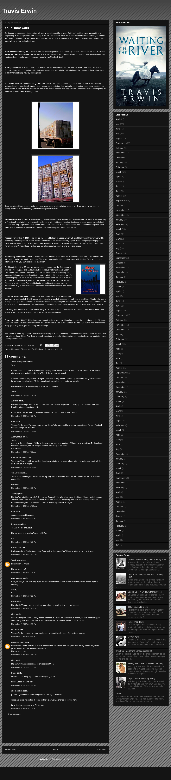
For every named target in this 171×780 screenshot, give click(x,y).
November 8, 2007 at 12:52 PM (24, 655)
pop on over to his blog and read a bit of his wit (56, 227)
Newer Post (11, 749)
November (120, 153)
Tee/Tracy (15, 560)
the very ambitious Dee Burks (53, 323)
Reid (13, 421)
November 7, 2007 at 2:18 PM (23, 624)
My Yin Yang (133, 637)
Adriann (14, 401)
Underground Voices (13, 339)
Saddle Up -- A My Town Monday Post (145, 592)
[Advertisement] (56, 731)
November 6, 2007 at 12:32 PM (24, 555)
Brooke (14, 601)
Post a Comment (15, 714)
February (120, 167)
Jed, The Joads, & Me (138, 607)
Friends (23, 349)
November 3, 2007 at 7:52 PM (23, 395)
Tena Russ (16, 473)
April (118, 119)
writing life (59, 349)
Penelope (9, 246)
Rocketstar (16, 547)
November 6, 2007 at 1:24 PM (23, 573)
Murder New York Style (29, 286)
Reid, (91, 243)
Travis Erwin (19, 11)
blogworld (15, 349)
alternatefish (17, 691)
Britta (96, 243)
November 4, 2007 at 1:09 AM (23, 431)
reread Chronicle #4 (54, 83)
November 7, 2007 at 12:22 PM (24, 609)
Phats (13, 673)
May (118, 124)
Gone (118, 693)
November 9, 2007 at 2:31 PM (23, 667)
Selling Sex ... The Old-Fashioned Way (145, 663)
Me (29, 349)
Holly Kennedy (17, 642)
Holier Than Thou (136, 622)
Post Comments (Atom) (61, 759)
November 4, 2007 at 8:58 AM (23, 467)
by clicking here (34, 73)
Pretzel (20, 246)
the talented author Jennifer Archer (25, 323)
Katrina (85, 243)
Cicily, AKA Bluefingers (64, 309)
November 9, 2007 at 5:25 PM (23, 709)
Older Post (101, 749)
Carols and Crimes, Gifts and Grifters (86, 304)
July (117, 133)
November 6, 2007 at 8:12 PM (23, 596)
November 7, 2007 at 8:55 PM (23, 637)
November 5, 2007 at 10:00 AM (24, 506)
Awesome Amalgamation (68, 51)
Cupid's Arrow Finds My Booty (141, 678)
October (119, 148)
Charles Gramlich (19, 457)
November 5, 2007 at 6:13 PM (23, 519)
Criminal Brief (43, 304)
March (118, 172)
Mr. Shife (15, 629)
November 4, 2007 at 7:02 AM (23, 452)
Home (56, 749)
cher (13, 614)
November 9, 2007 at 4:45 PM (23, 685)
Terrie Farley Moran (20, 361)
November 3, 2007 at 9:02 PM (23, 416)
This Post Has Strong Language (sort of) (134, 651)
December (120, 157)
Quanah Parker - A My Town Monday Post (147, 559)
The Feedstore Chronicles (42, 349)
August (119, 138)
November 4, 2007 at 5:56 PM (23, 488)
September (121, 143)
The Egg (15, 493)
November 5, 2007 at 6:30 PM (23, 542)
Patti (101, 243)
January (119, 162)
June (118, 129)
